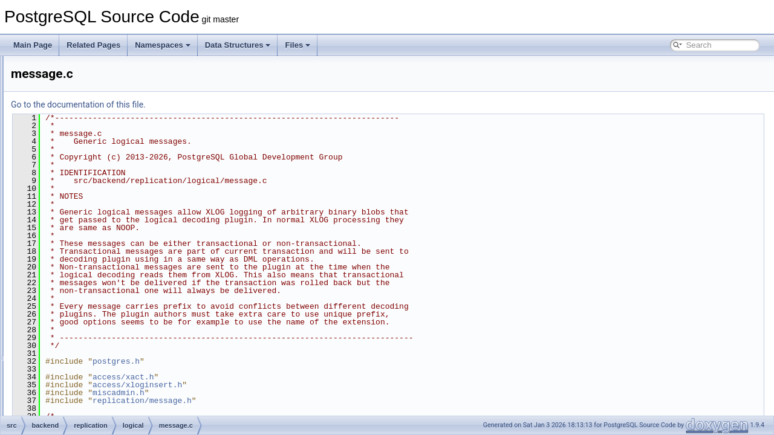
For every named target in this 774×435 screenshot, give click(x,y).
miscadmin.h (270, 392)
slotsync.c (95, 321)
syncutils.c (95, 348)
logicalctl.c (95, 215)
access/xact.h (274, 377)
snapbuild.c (97, 334)
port (65, 69)
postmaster (77, 82)
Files (297, 45)
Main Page (32, 45)
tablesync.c (97, 361)
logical (79, 135)
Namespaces (162, 45)
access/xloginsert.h (288, 384)
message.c (96, 241)
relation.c (93, 281)
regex (68, 95)
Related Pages (93, 45)
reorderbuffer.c (102, 295)
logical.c (92, 202)
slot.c (77, 414)
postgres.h (267, 361)
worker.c (92, 374)
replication (76, 109)
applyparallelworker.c (112, 148)
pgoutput (83, 388)
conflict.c (93, 162)
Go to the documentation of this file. (229, 104)
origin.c (90, 255)
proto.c (90, 268)
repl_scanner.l (91, 401)
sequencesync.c (105, 308)
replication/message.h (293, 400)
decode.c (93, 175)
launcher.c (95, 188)
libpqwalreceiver (95, 122)
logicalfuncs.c (100, 228)
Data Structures (238, 45)
